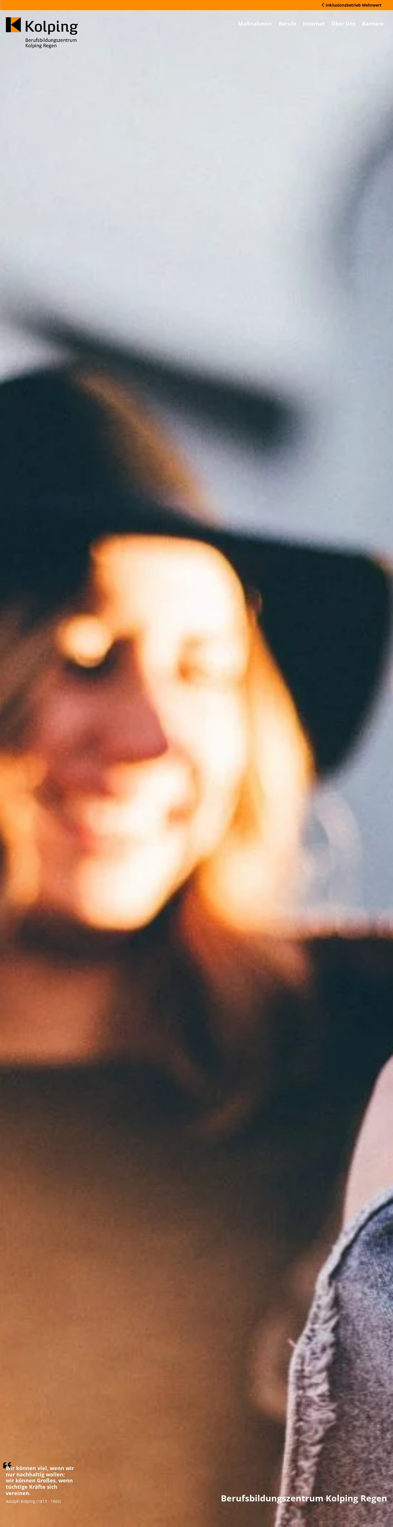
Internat (296, 25)
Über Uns (333, 25)
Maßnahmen (223, 25)
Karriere (369, 25)
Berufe (263, 25)
